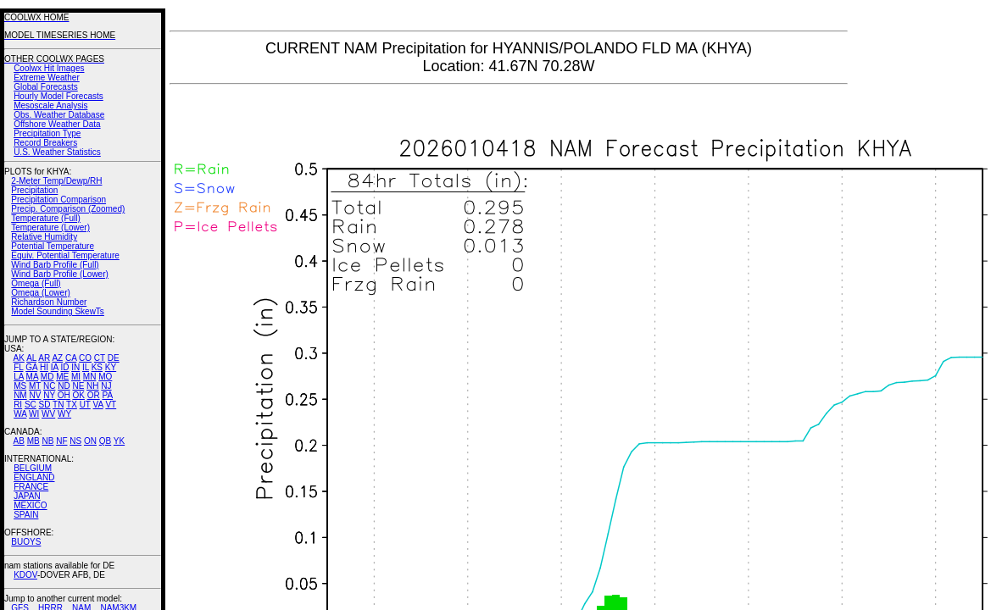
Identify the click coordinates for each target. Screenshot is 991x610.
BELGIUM (33, 468)
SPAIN (26, 514)
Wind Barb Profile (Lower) (59, 274)
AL (31, 358)
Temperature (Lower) (50, 227)
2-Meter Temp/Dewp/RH (56, 181)
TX (71, 404)
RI (18, 404)
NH (92, 386)
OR (93, 395)
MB (33, 441)
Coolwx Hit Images (49, 68)
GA (31, 367)
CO (85, 358)
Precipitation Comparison (58, 199)
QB (105, 441)
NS (75, 441)
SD (45, 404)
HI (44, 367)
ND (64, 386)
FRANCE (31, 486)
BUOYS (26, 541)
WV (48, 414)
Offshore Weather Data (57, 124)
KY (110, 367)
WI (34, 414)
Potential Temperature (52, 246)
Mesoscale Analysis (50, 105)
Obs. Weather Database (59, 114)
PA (107, 395)
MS (20, 386)
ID (64, 367)
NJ (106, 386)
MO (105, 376)
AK (19, 358)
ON (90, 441)
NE (78, 386)
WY (64, 414)
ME (62, 376)
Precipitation (34, 190)
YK (119, 441)
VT (110, 404)
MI (76, 376)
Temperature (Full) (46, 218)
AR (44, 358)
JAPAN (27, 496)
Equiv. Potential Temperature (65, 255)
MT (35, 386)
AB (19, 441)
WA (20, 414)
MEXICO (30, 505)
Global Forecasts (46, 87)
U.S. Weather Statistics (57, 152)
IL (85, 367)
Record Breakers (45, 142)
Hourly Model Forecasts (58, 96)
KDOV (25, 575)
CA (70, 358)
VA (98, 404)
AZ (57, 358)
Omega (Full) (35, 283)
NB (47, 441)
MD (47, 376)
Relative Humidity (44, 236)
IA (54, 367)
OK (78, 395)
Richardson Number (48, 302)
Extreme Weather (47, 77)
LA (19, 376)
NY (49, 395)
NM (20, 395)
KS (97, 367)
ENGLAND (34, 477)
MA (32, 376)
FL (18, 367)
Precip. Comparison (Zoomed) (68, 209)
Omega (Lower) (40, 292)
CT (99, 358)
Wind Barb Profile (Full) (54, 264)
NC (49, 386)
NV (35, 395)
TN (58, 404)
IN (75, 367)
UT (85, 404)
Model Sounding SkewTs (57, 311)
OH (64, 395)
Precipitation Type (47, 133)
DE (114, 358)
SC (30, 404)
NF (61, 441)
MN (90, 376)
